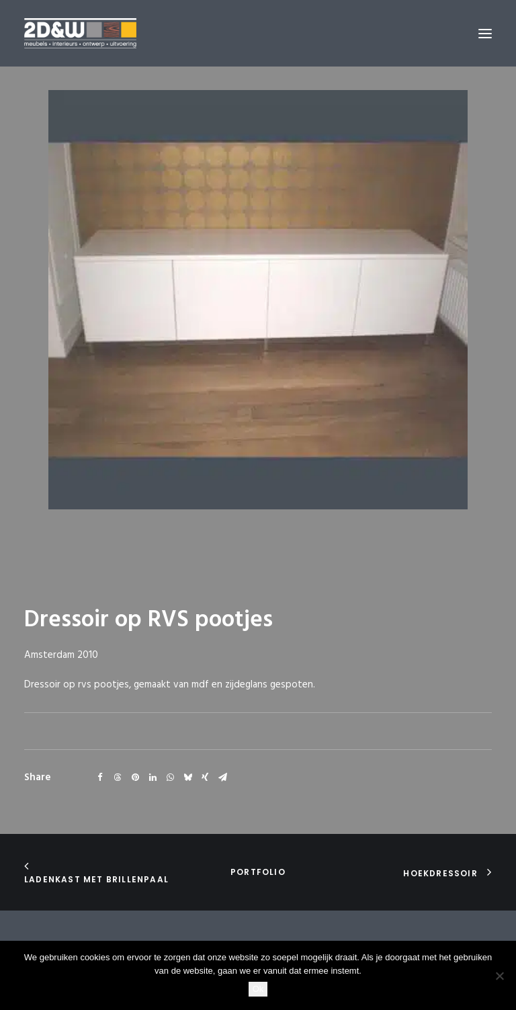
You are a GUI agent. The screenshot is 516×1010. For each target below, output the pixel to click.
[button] (485, 33)
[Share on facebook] (100, 777)
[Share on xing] (205, 777)
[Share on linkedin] (152, 777)
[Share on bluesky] (187, 777)
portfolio (258, 872)
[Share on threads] (118, 777)
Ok (258, 989)
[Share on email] (222, 777)
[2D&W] (80, 33)
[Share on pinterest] (135, 777)
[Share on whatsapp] (170, 777)
